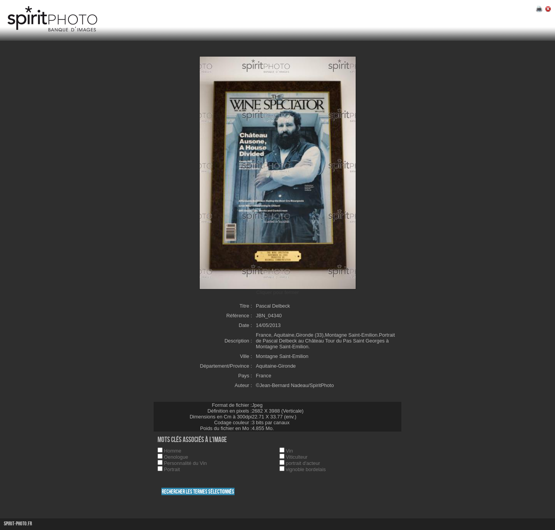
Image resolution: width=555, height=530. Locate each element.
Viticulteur (297, 457)
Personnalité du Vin (185, 463)
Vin (289, 451)
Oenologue (176, 457)
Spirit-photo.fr (18, 523)
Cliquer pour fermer (277, 292)
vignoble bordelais (306, 469)
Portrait (172, 469)
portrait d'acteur (303, 463)
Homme (173, 451)
